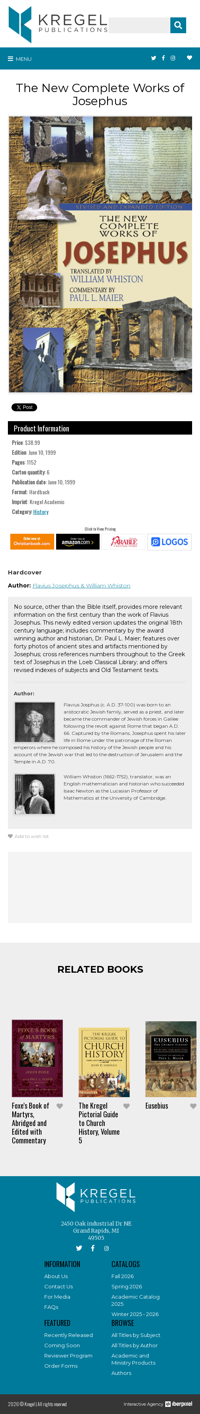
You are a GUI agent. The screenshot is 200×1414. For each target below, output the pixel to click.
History (40, 511)
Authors (121, 1373)
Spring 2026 (126, 1286)
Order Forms (60, 1366)
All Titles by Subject (135, 1335)
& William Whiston (105, 585)
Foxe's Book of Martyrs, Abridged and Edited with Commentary (30, 1123)
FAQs (51, 1307)
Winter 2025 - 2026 (134, 1314)
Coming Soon (62, 1345)
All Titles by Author (134, 1345)
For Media (57, 1296)
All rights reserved (52, 1404)
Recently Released (68, 1335)
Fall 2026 (122, 1276)
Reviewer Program (68, 1355)
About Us (56, 1276)
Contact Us (58, 1286)
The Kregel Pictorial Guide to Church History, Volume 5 (99, 1123)
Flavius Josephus (56, 585)
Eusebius (156, 1105)
